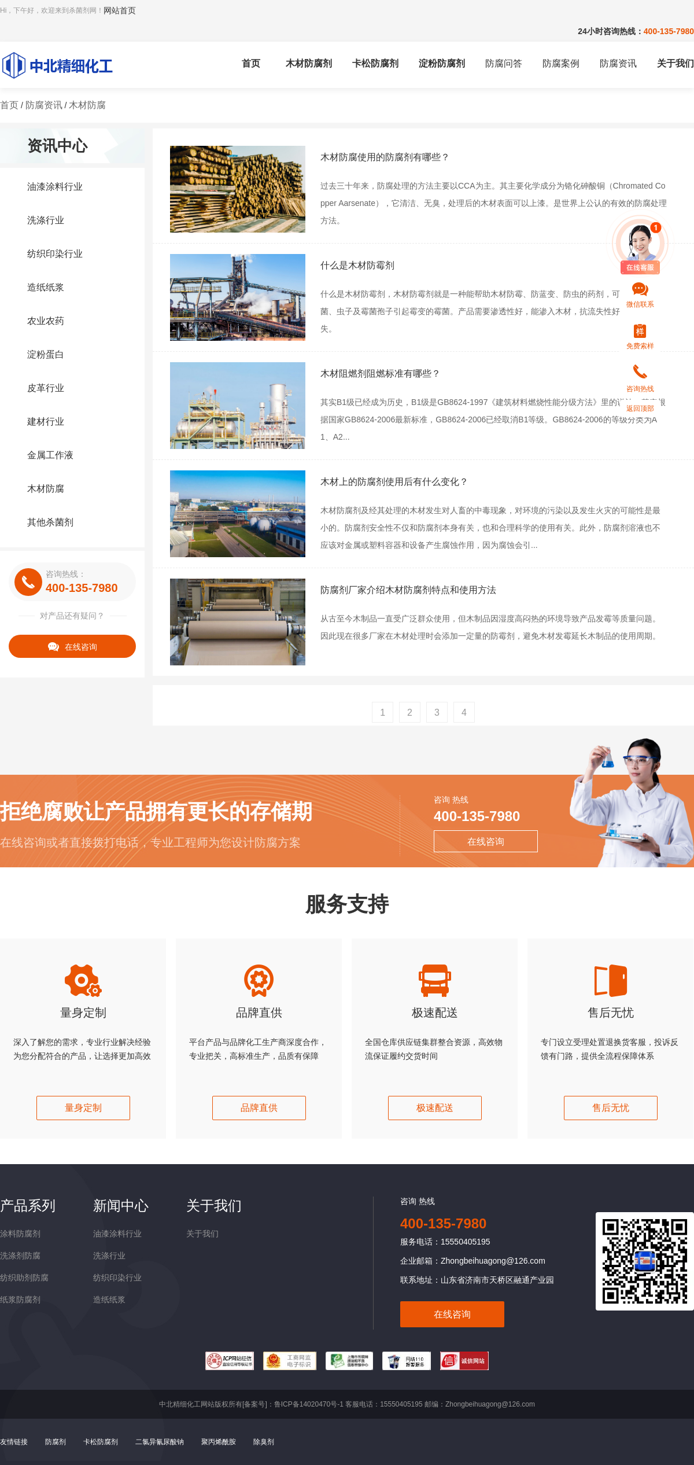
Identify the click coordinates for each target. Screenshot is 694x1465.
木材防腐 (87, 105)
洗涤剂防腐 (20, 1255)
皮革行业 (45, 388)
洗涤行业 (45, 220)
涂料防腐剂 (20, 1233)
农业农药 (45, 321)
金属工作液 (50, 455)
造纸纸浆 (45, 287)
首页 (251, 63)
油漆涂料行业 (55, 187)
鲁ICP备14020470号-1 (309, 1404)
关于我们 (675, 63)
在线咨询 (72, 646)
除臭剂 (263, 1442)
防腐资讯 (618, 63)
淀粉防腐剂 (442, 63)
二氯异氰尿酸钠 (159, 1442)
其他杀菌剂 (50, 522)
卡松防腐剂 (375, 63)
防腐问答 (503, 63)
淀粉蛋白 (45, 354)
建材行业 (45, 421)
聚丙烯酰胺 (218, 1442)
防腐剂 (55, 1442)
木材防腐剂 (309, 63)
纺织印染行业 (55, 254)
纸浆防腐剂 (20, 1299)
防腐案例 (560, 63)
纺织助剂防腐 (24, 1277)
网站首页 (120, 10)
